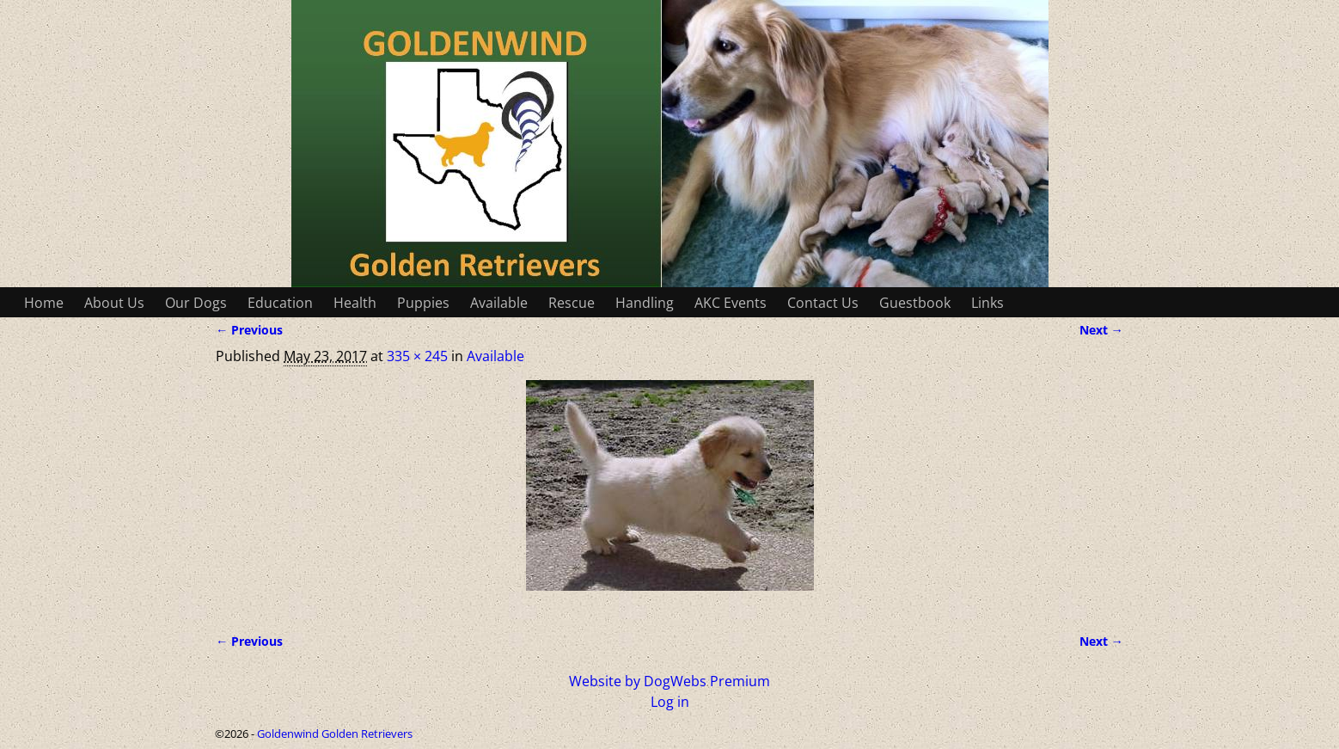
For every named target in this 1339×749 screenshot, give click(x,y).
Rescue (571, 302)
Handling (644, 302)
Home (44, 302)
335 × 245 (417, 356)
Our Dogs (196, 302)
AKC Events (730, 302)
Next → (1101, 330)
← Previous (249, 330)
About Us (114, 302)
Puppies (423, 302)
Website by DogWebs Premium (669, 681)
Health (354, 302)
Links (987, 302)
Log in (670, 701)
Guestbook (915, 302)
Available (499, 302)
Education (280, 302)
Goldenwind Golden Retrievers (335, 733)
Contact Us (823, 302)
